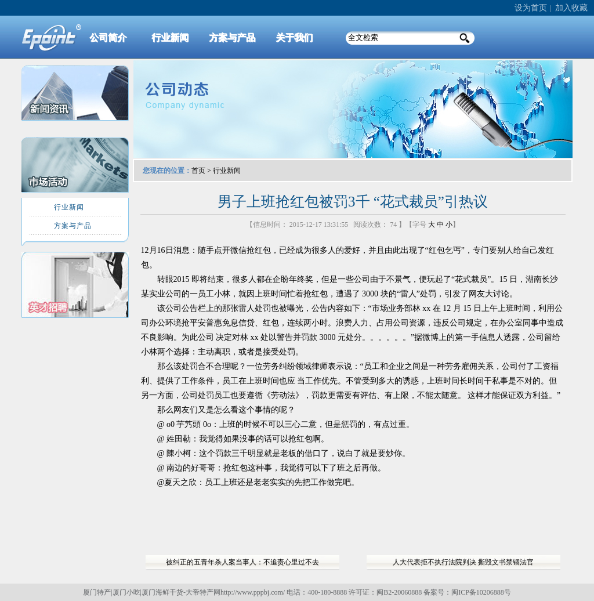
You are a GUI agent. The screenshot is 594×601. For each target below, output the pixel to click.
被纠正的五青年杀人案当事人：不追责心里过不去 (242, 562)
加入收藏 (571, 7)
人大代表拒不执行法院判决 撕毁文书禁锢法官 (463, 562)
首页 (198, 170)
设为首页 (531, 7)
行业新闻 (227, 170)
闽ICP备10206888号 (481, 592)
